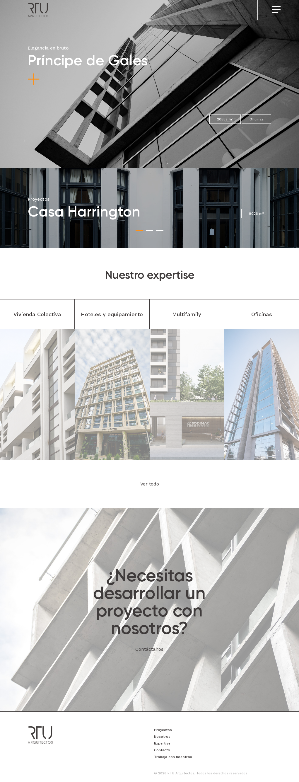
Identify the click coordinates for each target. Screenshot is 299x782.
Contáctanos (149, 649)
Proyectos (163, 730)
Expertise (162, 743)
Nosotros (162, 737)
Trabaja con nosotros (173, 757)
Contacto (162, 750)
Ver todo (149, 484)
